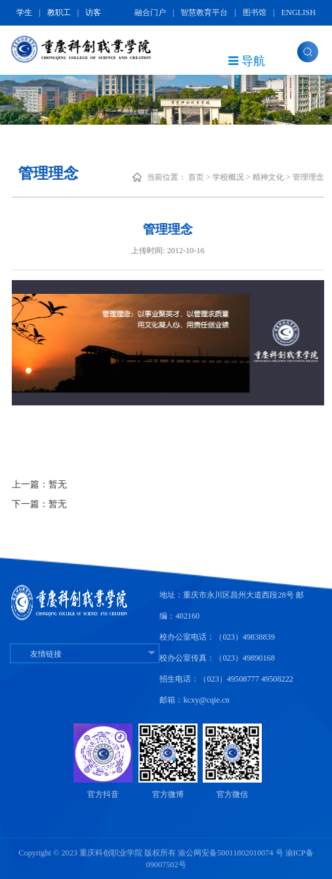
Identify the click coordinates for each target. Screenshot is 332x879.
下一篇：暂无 (55, 504)
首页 (212, 177)
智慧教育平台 (204, 12)
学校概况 (244, 177)
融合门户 (150, 12)
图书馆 (254, 12)
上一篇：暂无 (55, 484)
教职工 (59, 12)
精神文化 (285, 177)
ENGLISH (298, 12)
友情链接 (84, 654)
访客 (93, 12)
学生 (24, 12)
